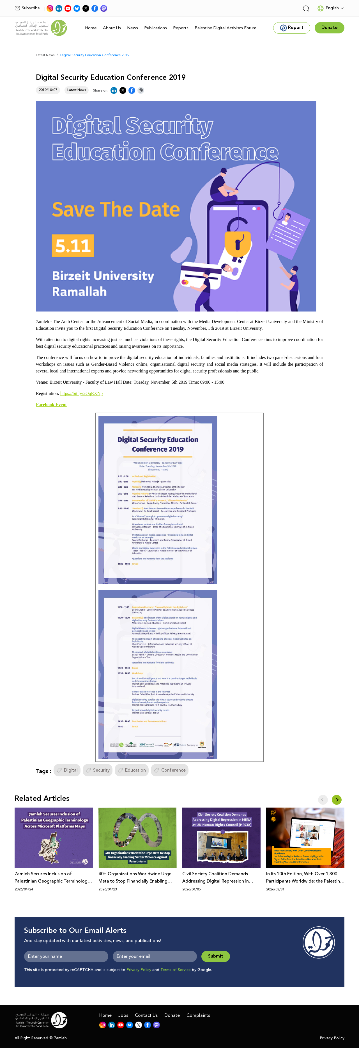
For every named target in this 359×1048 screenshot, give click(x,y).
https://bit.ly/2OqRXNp (81, 393)
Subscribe (27, 8)
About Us (112, 28)
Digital (67, 770)
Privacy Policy (138, 970)
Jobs (123, 1015)
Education (132, 770)
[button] (337, 800)
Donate (172, 1015)
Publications (155, 28)
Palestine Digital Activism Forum (225, 28)
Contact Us (146, 1015)
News (132, 28)
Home (91, 28)
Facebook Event (51, 404)
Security (98, 770)
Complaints (198, 1015)
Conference (170, 770)
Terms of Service (175, 970)
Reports (180, 28)
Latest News (45, 55)
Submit (215, 956)
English (328, 8)
